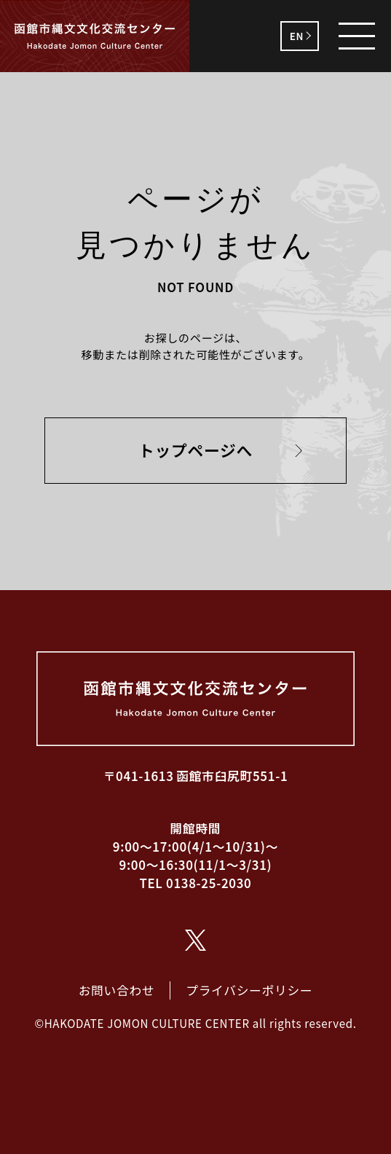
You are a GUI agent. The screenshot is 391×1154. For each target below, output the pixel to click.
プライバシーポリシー (249, 990)
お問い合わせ (117, 990)
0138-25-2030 (209, 883)
